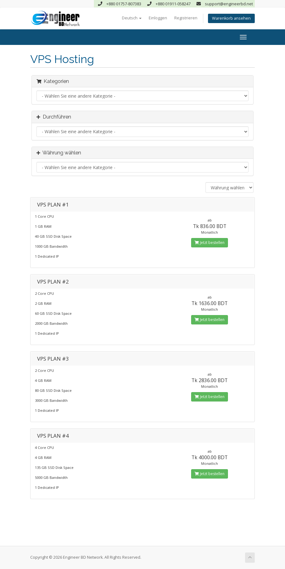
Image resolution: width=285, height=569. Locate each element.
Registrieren (185, 18)
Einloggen (158, 18)
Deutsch (132, 18)
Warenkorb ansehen (231, 18)
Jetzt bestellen (210, 242)
